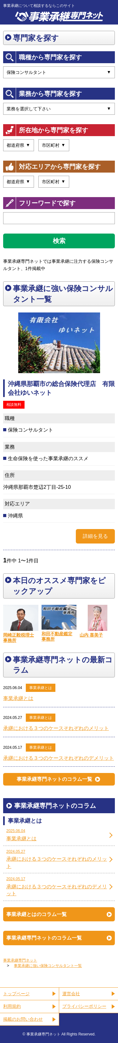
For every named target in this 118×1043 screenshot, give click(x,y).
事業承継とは (40, 688)
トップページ (16, 993)
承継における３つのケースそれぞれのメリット (56, 728)
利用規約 (12, 1006)
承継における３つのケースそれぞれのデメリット (58, 758)
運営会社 (71, 993)
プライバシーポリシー (84, 1006)
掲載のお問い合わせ (23, 1019)
